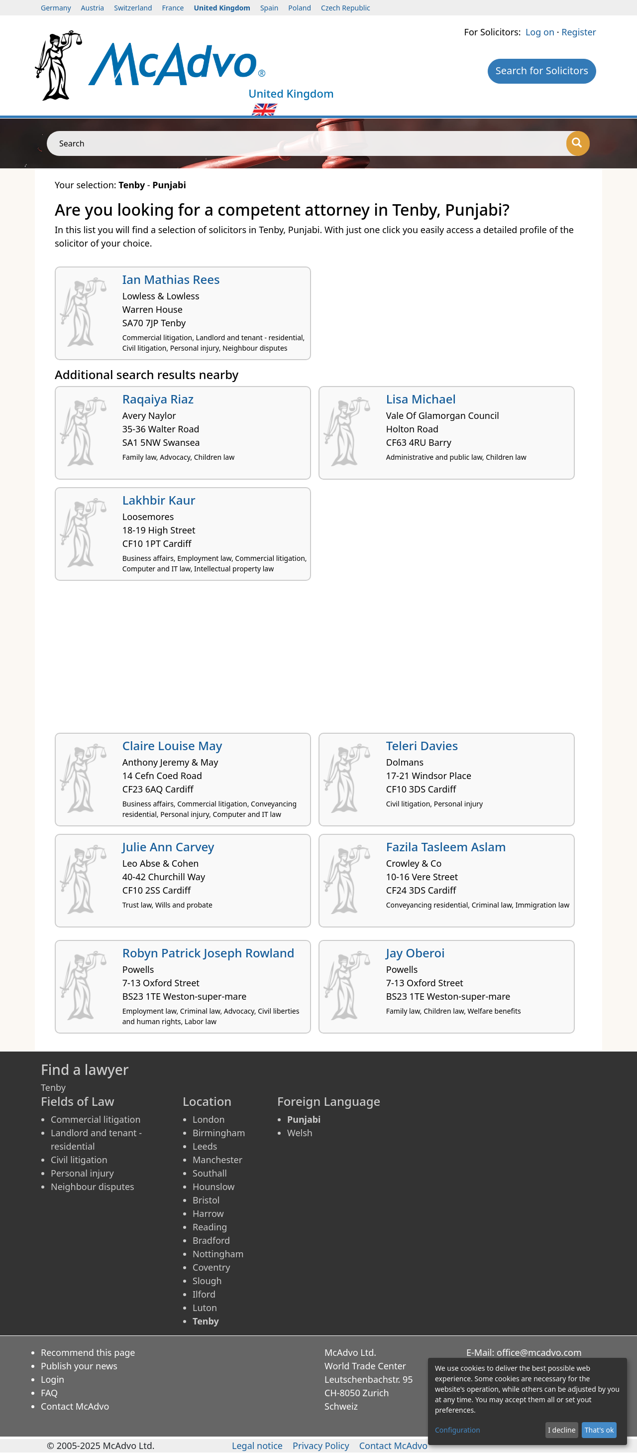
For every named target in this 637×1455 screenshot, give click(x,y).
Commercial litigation (96, 1119)
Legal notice (257, 1446)
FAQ (49, 1393)
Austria (93, 7)
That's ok (599, 1430)
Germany (56, 7)
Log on (540, 32)
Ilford (204, 1294)
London (209, 1119)
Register (578, 32)
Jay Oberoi (415, 952)
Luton (205, 1308)
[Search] (578, 143)
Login (52, 1379)
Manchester (217, 1160)
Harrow (208, 1213)
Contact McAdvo (75, 1406)
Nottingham (218, 1254)
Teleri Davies (422, 745)
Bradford (211, 1240)
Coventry (211, 1267)
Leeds (205, 1146)
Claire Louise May (172, 745)
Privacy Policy (321, 1446)
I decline (561, 1430)
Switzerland (133, 7)
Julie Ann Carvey (168, 846)
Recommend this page (88, 1352)
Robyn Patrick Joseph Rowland (208, 952)
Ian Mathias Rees (171, 279)
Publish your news (79, 1366)
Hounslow (213, 1186)
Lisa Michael (421, 399)
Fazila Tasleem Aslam (446, 846)
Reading (210, 1227)
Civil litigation (79, 1160)
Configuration (457, 1430)
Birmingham (219, 1133)
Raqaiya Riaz (158, 399)
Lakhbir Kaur (159, 500)
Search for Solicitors (542, 70)
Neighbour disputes (92, 1186)
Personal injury (82, 1173)
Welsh (300, 1133)
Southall (210, 1173)
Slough (207, 1281)
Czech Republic (345, 7)
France (173, 7)
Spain (269, 7)
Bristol (206, 1200)
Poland (299, 7)
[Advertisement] (318, 660)
